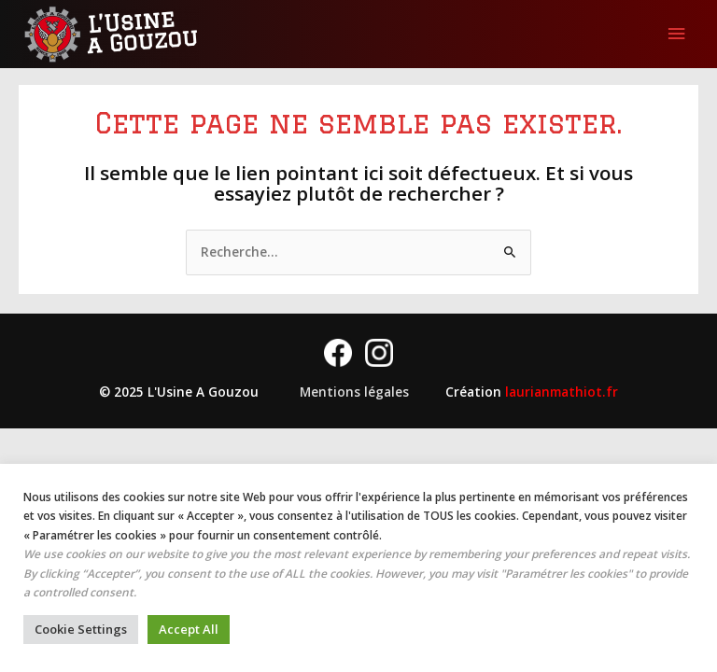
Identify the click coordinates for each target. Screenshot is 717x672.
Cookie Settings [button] (81, 629)
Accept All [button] (188, 629)
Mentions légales (354, 391)
